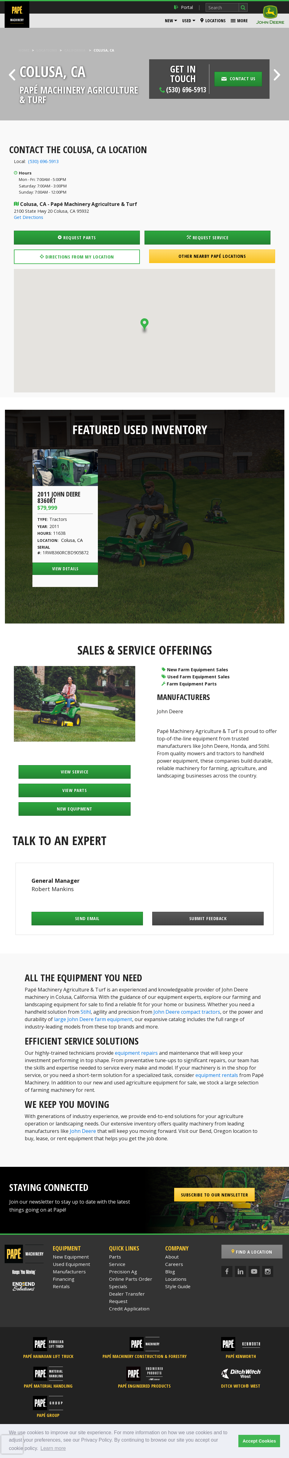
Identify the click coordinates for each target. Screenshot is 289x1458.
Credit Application (129, 1308)
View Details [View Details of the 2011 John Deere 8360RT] (65, 569)
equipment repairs (136, 1053)
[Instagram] (267, 1271)
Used (186, 20)
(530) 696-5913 (43, 161)
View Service (75, 772)
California (75, 50)
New (169, 20)
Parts (115, 1257)
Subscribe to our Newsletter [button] (214, 1195)
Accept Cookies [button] (259, 1441)
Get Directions (28, 217)
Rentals (61, 1286)
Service (117, 1264)
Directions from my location (77, 256)
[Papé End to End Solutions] (24, 1286)
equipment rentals (216, 1075)
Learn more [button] (53, 1448)
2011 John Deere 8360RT (58, 497)
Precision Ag (123, 1271)
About (172, 1257)
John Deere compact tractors (186, 1011)
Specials (118, 1286)
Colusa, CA (72, 540)
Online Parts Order (130, 1279)
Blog (170, 1271)
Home (24, 50)
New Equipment (74, 809)
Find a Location (252, 1252)
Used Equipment (71, 1264)
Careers (174, 1264)
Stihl (86, 1011)
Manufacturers (69, 1271)
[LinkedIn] (240, 1271)
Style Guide (178, 1286)
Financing (63, 1279)
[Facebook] (226, 1271)
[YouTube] (254, 1271)
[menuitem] (171, 21)
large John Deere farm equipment (93, 1019)
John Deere (170, 711)
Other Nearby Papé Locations (212, 256)
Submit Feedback (208, 918)
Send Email (87, 918)
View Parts (74, 790)
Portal (183, 7)
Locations (213, 20)
